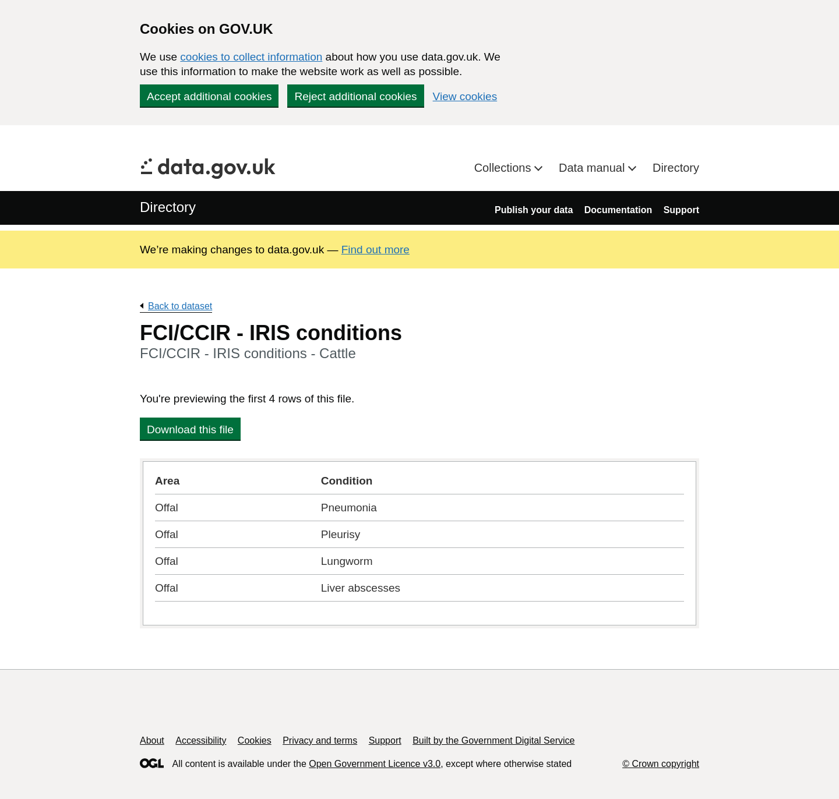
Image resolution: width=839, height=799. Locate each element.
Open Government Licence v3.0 (374, 764)
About (152, 740)
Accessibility (200, 740)
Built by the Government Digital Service (493, 740)
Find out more (375, 249)
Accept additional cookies (209, 96)
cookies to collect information (251, 57)
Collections (504, 167)
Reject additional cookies (355, 96)
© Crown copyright (660, 764)
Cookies (255, 740)
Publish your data (534, 210)
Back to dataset (180, 306)
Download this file (190, 429)
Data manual (593, 167)
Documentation (618, 210)
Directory (676, 167)
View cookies (465, 96)
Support (681, 210)
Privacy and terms (320, 740)
